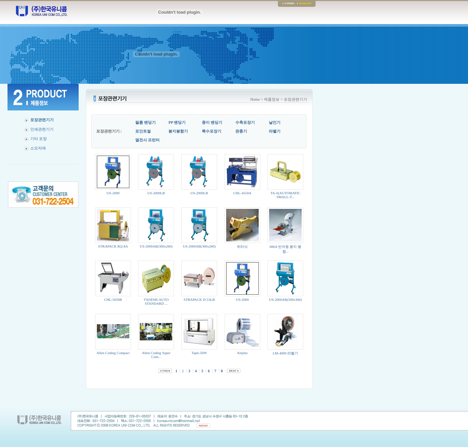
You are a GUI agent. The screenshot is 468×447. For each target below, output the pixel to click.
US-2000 (113, 193)
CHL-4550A (242, 193)
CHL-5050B (113, 299)
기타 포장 (38, 138)
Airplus (242, 353)
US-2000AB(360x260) (156, 246)
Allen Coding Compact (113, 353)
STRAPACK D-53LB (199, 299)
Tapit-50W (199, 353)
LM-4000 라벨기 (285, 353)
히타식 (242, 247)
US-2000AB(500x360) (285, 299)
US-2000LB (156, 193)
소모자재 (38, 148)
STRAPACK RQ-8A (113, 246)
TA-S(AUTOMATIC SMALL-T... (285, 195)
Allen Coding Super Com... (156, 355)
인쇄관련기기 (42, 129)
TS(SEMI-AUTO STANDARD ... (156, 301)
